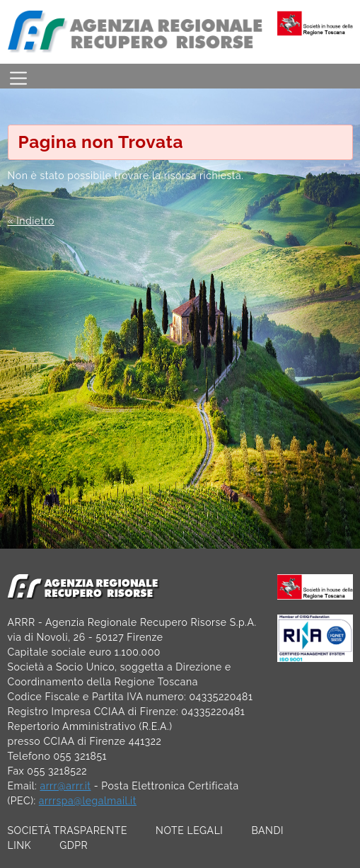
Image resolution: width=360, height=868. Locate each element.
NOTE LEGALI (189, 830)
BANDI (267, 830)
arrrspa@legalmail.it (88, 800)
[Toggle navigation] (18, 76)
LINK (20, 845)
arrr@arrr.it (65, 786)
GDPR (73, 845)
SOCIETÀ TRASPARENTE (68, 830)
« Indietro (31, 221)
